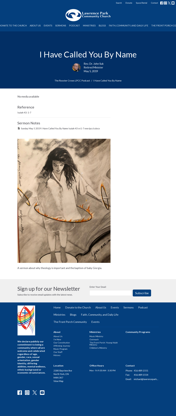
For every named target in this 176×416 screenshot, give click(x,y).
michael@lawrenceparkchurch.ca (146, 379)
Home (57, 307)
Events (48, 25)
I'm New (57, 339)
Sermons (60, 25)
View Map (58, 381)
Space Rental (141, 3)
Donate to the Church (78, 307)
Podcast (74, 25)
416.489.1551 (141, 370)
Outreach (94, 339)
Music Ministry (96, 336)
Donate (129, 3)
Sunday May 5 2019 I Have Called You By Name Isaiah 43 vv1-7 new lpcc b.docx (58, 128)
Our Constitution (61, 342)
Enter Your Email (98, 286)
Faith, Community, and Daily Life (128, 25)
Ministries (89, 25)
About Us (35, 25)
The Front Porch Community (70, 321)
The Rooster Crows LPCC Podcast (72, 80)
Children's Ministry (98, 348)
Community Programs (138, 331)
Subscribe (142, 293)
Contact (154, 3)
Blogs (102, 25)
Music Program (60, 349)
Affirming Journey (61, 345)
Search (119, 3)
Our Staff (57, 352)
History (56, 355)
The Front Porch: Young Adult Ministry (104, 343)
